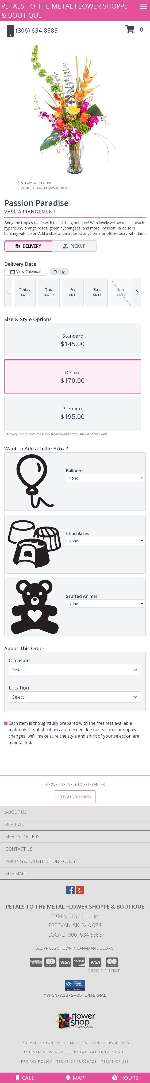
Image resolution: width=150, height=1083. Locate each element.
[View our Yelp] (80, 893)
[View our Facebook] (70, 893)
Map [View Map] (75, 1077)
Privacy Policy (36, 1061)
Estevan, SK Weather (45, 1052)
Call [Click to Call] (25, 1077)
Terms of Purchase (76, 1061)
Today (59, 271)
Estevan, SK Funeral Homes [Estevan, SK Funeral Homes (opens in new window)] (49, 1042)
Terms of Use (115, 1061)
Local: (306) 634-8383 (75, 934)
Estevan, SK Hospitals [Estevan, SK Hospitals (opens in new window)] (106, 1042)
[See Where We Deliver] (75, 796)
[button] (134, 31)
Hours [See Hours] (125, 1077)
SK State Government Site (98, 1052)
